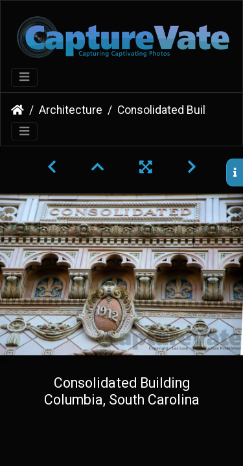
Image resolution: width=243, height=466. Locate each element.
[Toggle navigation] (24, 77)
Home (17, 110)
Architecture (70, 110)
